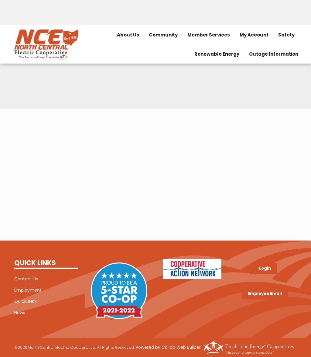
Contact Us (26, 279)
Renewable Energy (216, 54)
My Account (254, 35)
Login (265, 269)
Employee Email (265, 293)
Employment (28, 290)
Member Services (208, 35)
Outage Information (273, 54)
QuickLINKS (25, 301)
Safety (286, 35)
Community (163, 35)
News (19, 313)
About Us (128, 35)
